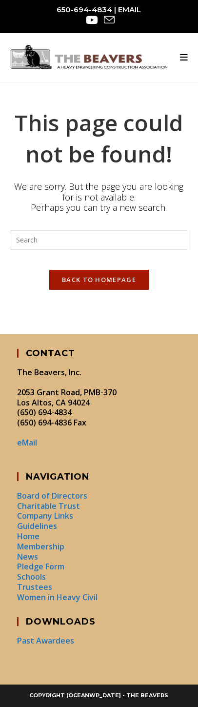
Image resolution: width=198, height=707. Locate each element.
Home (28, 536)
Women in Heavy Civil (57, 597)
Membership (40, 546)
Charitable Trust (48, 506)
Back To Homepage (99, 279)
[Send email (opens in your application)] (108, 20)
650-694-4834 (84, 9)
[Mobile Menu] (184, 57)
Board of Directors (52, 495)
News (27, 556)
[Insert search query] (99, 240)
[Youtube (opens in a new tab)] (92, 20)
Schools (31, 576)
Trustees (34, 587)
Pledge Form (40, 566)
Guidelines (37, 526)
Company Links (45, 515)
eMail (129, 9)
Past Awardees (45, 640)
